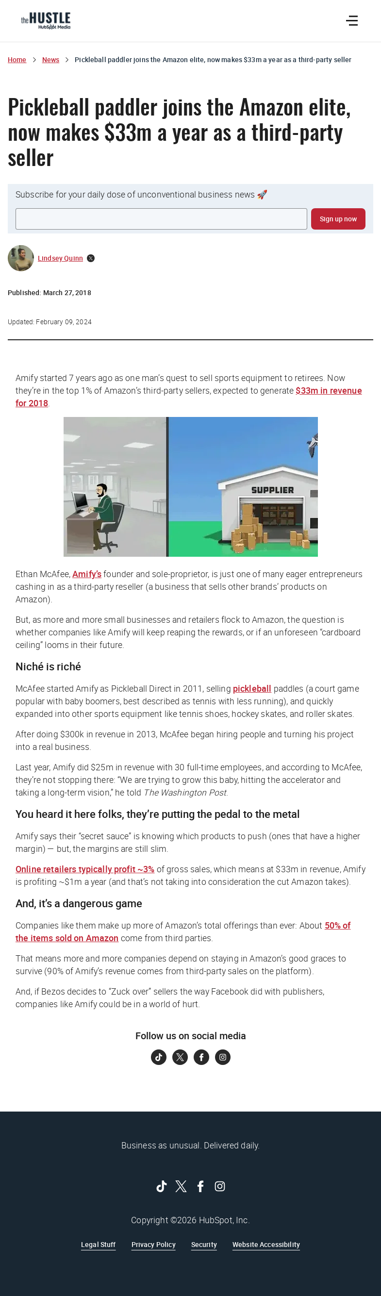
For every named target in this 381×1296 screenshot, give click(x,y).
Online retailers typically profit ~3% (85, 869)
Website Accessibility (266, 1244)
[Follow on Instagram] (223, 1057)
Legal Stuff (98, 1244)
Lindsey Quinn (60, 258)
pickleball (252, 688)
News (51, 59)
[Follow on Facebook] (201, 1057)
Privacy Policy (154, 1244)
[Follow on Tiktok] (158, 1057)
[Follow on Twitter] (180, 1057)
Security (204, 1244)
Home (17, 59)
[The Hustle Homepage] (45, 21)
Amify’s (86, 574)
